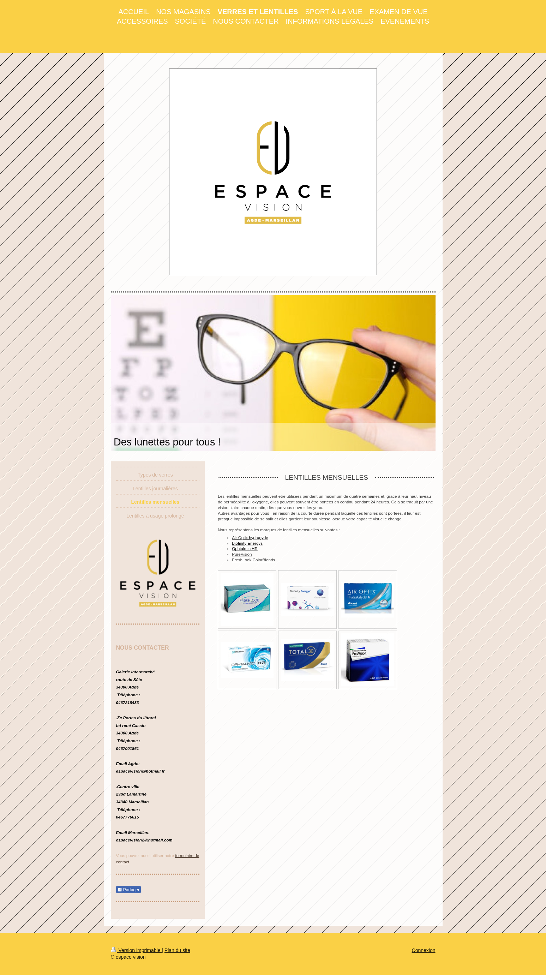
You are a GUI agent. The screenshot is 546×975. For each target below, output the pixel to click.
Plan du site (177, 950)
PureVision (242, 554)
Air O (241, 537)
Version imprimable (136, 950)
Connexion (424, 950)
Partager (128, 889)
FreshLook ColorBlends (253, 559)
